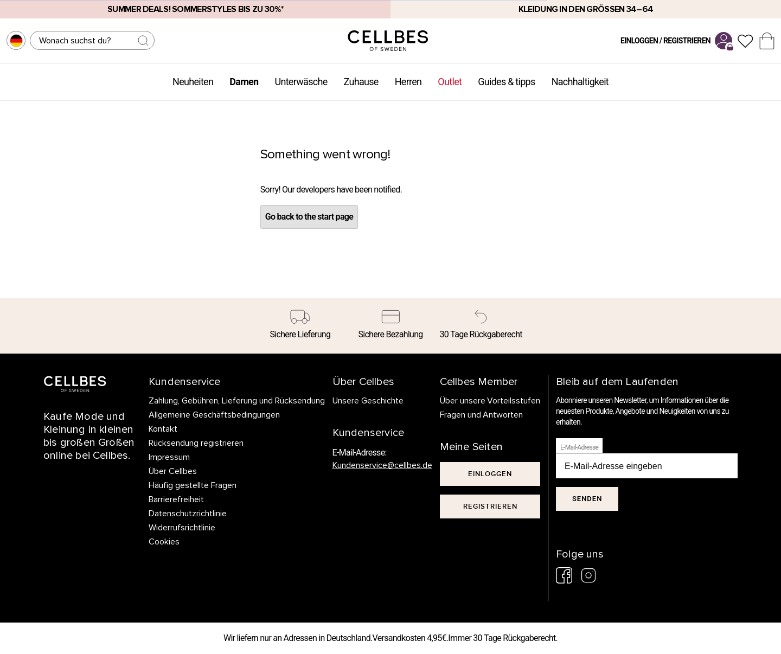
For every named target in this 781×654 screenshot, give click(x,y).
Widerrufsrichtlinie (182, 527)
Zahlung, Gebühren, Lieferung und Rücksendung (237, 400)
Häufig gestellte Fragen (192, 485)
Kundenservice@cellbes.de (382, 465)
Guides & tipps (506, 81)
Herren (408, 81)
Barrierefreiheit (176, 499)
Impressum (169, 457)
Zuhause (361, 81)
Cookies (164, 541)
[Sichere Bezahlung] (390, 326)
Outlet (450, 81)
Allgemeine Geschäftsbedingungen (214, 414)
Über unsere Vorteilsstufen (490, 400)
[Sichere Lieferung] (300, 326)
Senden (587, 499)
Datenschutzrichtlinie (188, 513)
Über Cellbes (173, 471)
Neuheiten (192, 81)
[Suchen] (92, 40)
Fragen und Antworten (481, 414)
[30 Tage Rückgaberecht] (481, 326)
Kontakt (163, 429)
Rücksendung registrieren (196, 443)
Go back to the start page (309, 216)
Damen (243, 81)
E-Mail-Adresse (579, 447)
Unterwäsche (300, 81)
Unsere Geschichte (368, 400)
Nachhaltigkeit (580, 81)
